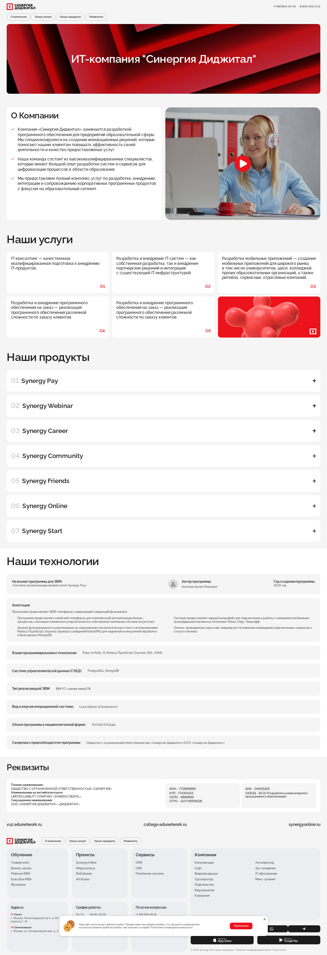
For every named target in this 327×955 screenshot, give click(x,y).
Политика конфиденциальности (253, 950)
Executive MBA (21, 879)
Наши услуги (43, 16)
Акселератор (264, 862)
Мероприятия (204, 890)
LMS (139, 868)
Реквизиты (96, 16)
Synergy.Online (86, 862)
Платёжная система (150, 873)
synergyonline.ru (304, 824)
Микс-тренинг (265, 879)
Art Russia (82, 879)
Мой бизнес (84, 873)
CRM (139, 862)
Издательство (204, 884)
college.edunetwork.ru (165, 824)
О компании (19, 16)
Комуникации (204, 862)
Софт (198, 868)
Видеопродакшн (206, 873)
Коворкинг (202, 895)
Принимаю (241, 925)
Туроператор (204, 879)
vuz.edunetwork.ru (24, 824)
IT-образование (266, 873)
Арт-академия (265, 868)
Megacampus (85, 868)
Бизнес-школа (21, 868)
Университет (20, 862)
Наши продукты (70, 16)
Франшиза (18, 884)
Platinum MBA (20, 873)
